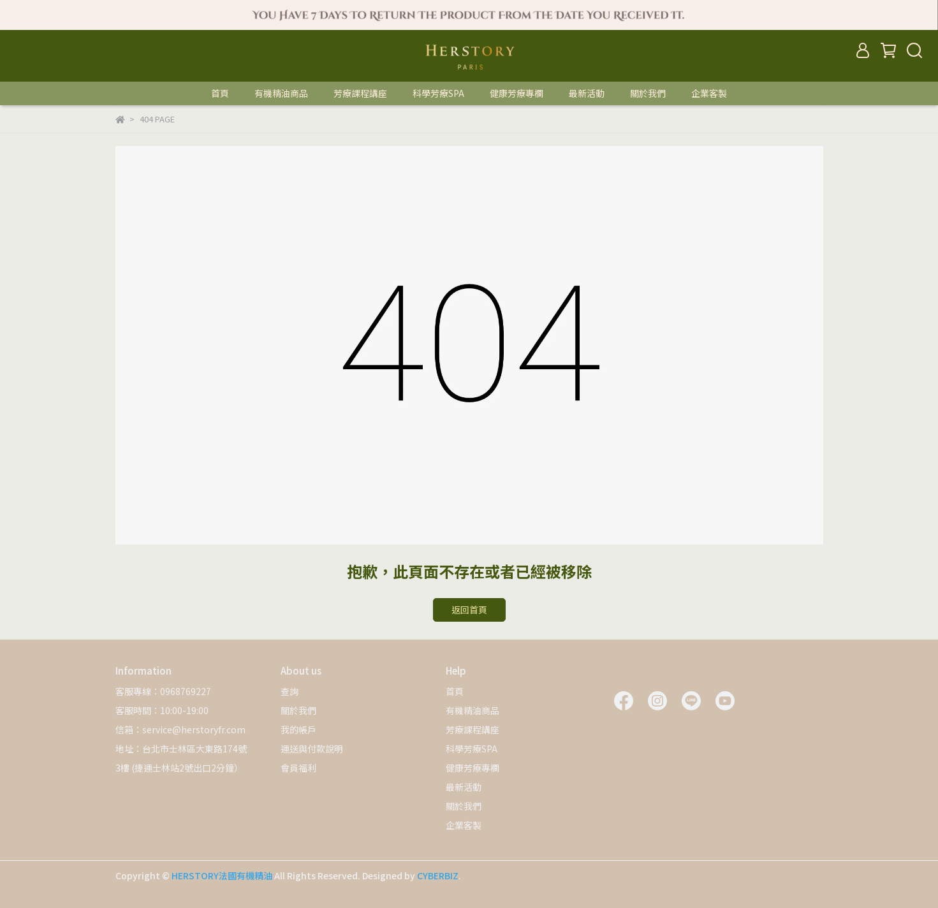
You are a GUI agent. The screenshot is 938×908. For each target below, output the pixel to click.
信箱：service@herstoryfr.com (180, 729)
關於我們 (648, 93)
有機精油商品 (281, 93)
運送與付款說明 (312, 748)
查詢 (289, 691)
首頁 (220, 93)
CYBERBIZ (437, 875)
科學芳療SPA (438, 93)
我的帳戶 (298, 729)
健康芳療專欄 (516, 93)
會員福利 (298, 767)
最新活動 (587, 93)
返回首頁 (469, 609)
